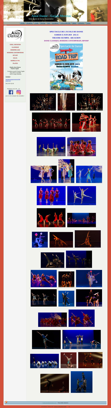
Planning (42, 23)
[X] (69, 406)
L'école (36, 23)
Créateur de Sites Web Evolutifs (60, 406)
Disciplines (30, 23)
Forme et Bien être (65, 23)
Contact (88, 23)
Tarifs (48, 23)
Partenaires (81, 23)
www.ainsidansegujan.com (49, 402)
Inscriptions (55, 23)
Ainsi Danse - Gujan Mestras (51, 16)
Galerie (74, 23)
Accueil (23, 23)
